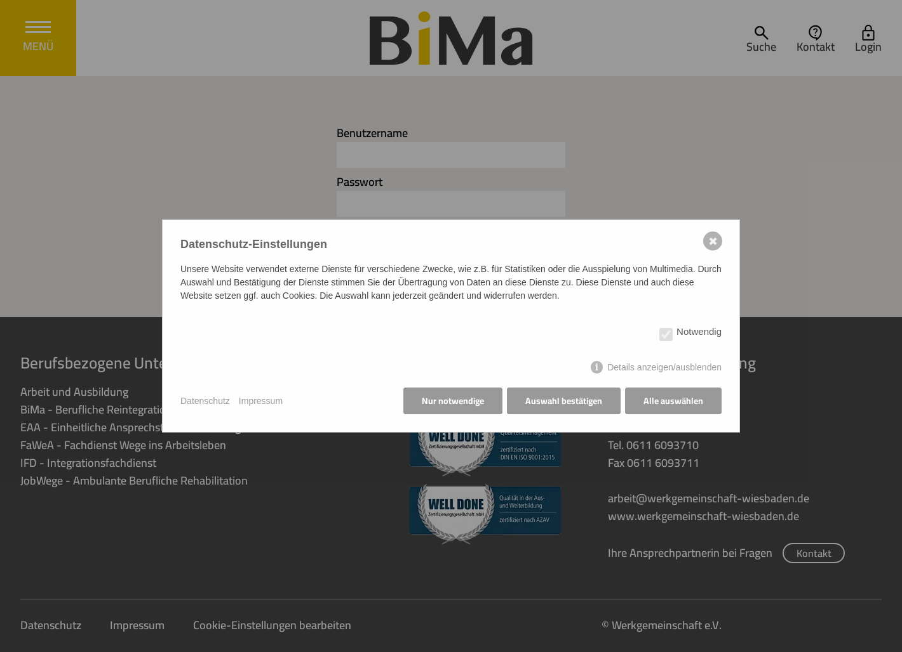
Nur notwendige (453, 401)
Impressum (261, 401)
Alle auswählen (673, 401)
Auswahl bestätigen (563, 401)
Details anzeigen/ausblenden (664, 367)
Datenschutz (205, 401)
